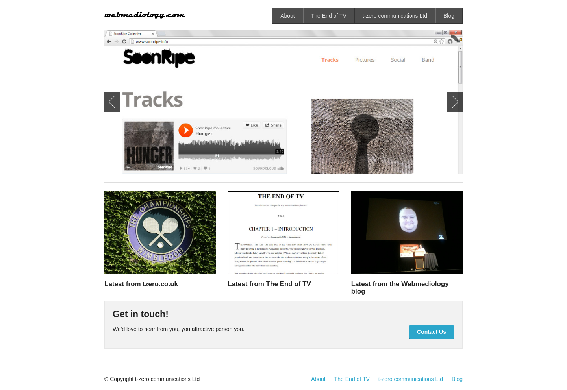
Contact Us (431, 332)
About (287, 16)
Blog (448, 16)
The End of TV (328, 16)
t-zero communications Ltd (395, 16)
